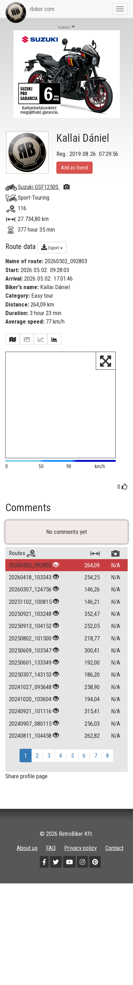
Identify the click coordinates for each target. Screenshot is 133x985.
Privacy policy (80, 895)
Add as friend (74, 168)
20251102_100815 (30, 649)
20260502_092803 (30, 612)
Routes (22, 600)
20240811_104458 (30, 783)
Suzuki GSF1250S (44, 186)
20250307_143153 (30, 722)
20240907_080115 (30, 771)
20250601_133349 (30, 710)
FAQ (51, 895)
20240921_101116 (30, 758)
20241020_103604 (30, 746)
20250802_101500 (30, 685)
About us (27, 895)
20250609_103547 (30, 698)
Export (52, 247)
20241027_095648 (30, 734)
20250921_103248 (30, 661)
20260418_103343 (30, 624)
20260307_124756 (30, 637)
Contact (114, 895)
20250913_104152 (30, 673)
